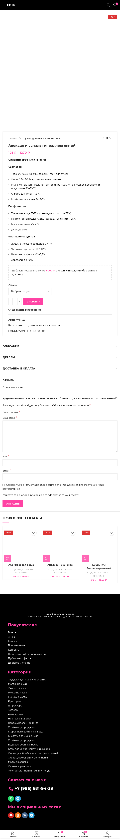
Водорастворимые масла (23, 744)
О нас (11, 636)
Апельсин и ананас (60, 564)
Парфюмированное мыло (23, 722)
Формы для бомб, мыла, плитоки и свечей (33, 753)
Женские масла (17, 696)
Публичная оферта (19, 658)
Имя (6, 456)
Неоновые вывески (19, 718)
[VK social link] (39, 331)
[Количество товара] (15, 301)
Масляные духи (17, 683)
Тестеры (13, 709)
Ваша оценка (11, 412)
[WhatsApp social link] (35, 331)
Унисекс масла (17, 688)
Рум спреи (14, 701)
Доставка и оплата (19, 662)
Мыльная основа (18, 761)
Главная (13, 138)
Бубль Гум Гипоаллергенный (99, 566)
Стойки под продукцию (22, 727)
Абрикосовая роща (21, 564)
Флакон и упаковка (19, 766)
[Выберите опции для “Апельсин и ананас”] (46, 558)
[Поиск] (108, 5)
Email (7, 470)
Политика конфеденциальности (27, 654)
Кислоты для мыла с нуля (23, 735)
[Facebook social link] (27, 331)
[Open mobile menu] (9, 5)
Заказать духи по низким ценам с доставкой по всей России (60, 615)
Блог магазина (16, 645)
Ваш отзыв (10, 417)
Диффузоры (15, 705)
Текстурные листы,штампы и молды (29, 770)
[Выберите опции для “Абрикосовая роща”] (7, 558)
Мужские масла (17, 692)
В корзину (33, 301)
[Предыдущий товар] (103, 138)
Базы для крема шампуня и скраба (29, 748)
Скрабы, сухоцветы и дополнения (28, 757)
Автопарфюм (16, 714)
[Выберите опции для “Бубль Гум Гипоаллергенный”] (85, 558)
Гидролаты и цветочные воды (25, 731)
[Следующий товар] (110, 138)
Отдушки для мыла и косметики (40, 138)
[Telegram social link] (43, 331)
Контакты (13, 649)
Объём (12, 285)
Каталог (12, 641)
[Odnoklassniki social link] (31, 331)
